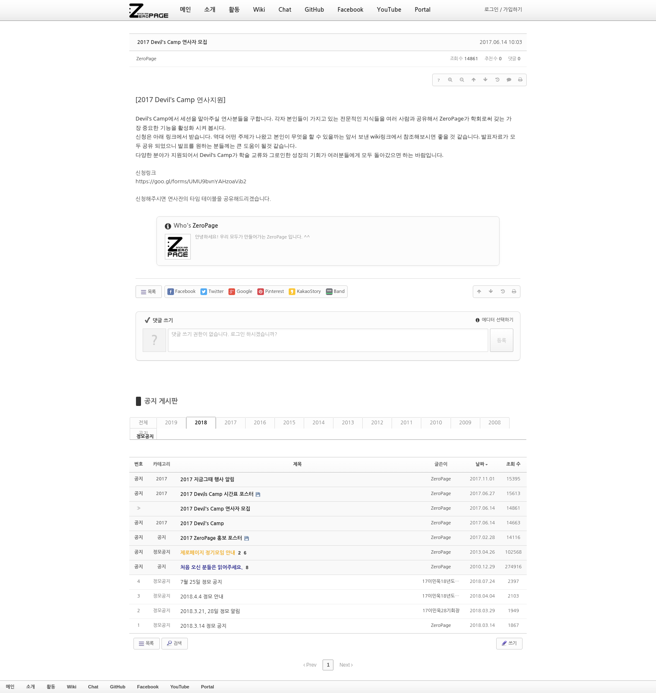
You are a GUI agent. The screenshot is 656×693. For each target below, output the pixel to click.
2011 (406, 422)
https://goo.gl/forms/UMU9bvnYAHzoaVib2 (191, 181)
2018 (201, 422)
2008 (495, 422)
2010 (436, 422)
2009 (465, 422)
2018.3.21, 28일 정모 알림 (210, 611)
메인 (10, 686)
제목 (297, 464)
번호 (138, 464)
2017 (231, 422)
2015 (289, 422)
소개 (30, 686)
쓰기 (508, 643)
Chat (93, 686)
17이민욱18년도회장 (443, 581)
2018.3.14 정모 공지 (203, 626)
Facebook (148, 686)
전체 (143, 422)
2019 (171, 422)
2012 (377, 422)
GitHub (118, 686)
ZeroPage (146, 58)
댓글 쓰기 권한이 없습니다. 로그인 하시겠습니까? (224, 334)
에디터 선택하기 (494, 320)
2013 (348, 422)
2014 (319, 422)
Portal (207, 686)
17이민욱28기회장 (441, 610)
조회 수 (513, 464)
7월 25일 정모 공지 (201, 582)
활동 (50, 686)
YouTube (179, 686)
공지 (143, 433)
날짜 (482, 464)
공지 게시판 (161, 401)
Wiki (72, 686)
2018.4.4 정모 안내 (201, 596)
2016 (260, 422)
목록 (148, 292)
